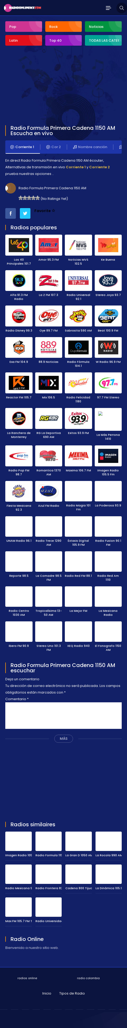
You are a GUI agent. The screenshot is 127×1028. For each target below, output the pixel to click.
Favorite (44, 210)
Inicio (46, 990)
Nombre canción (90, 147)
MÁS (63, 735)
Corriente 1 (22, 147)
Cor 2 (53, 147)
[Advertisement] (45, 86)
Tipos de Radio (72, 990)
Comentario (17, 695)
